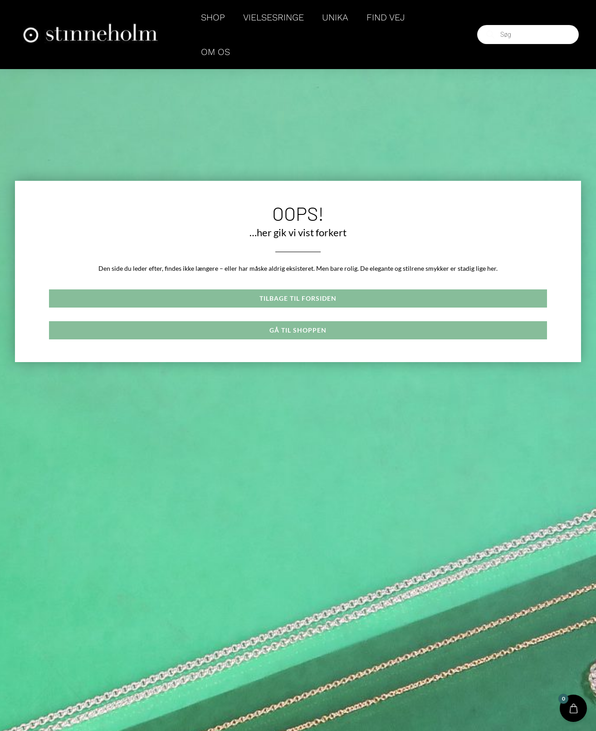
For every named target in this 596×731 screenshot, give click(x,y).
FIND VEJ (385, 17)
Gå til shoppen (298, 330)
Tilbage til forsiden (298, 298)
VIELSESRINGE (273, 17)
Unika (335, 17)
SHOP (213, 17)
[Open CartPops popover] (573, 708)
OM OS (215, 51)
